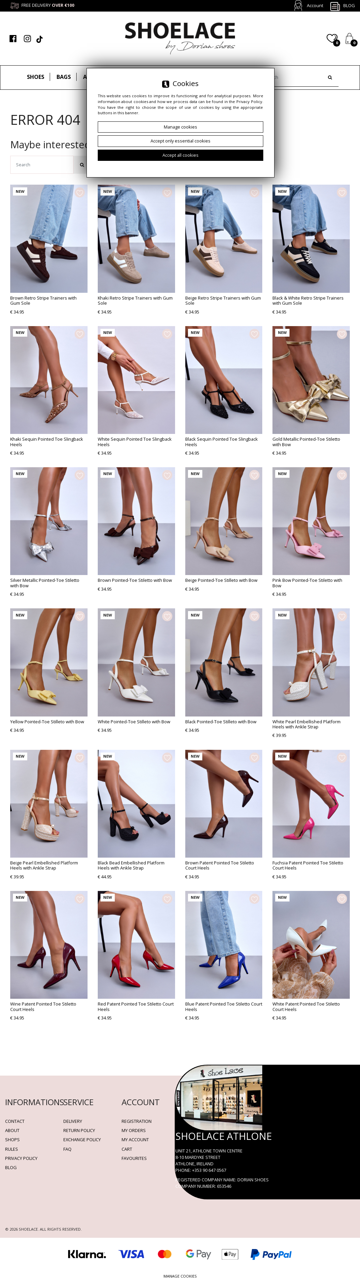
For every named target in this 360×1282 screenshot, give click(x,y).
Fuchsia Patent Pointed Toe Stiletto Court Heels (307, 865)
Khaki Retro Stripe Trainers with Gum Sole (135, 300)
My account (135, 1139)
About (12, 1130)
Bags (64, 77)
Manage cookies (180, 1276)
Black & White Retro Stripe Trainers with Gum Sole (308, 300)
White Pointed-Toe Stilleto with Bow (134, 722)
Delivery (72, 1121)
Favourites (134, 1158)
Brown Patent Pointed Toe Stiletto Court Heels (219, 865)
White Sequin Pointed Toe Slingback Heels (135, 441)
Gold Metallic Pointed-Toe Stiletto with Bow (306, 441)
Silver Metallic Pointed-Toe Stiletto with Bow (44, 582)
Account (315, 5)
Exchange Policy (82, 1139)
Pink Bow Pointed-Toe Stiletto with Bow (307, 582)
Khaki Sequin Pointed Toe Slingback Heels (46, 441)
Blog (342, 6)
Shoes (35, 77)
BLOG (11, 1167)
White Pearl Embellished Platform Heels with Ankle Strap (306, 724)
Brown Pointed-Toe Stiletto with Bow (135, 580)
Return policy (79, 1130)
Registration (137, 1121)
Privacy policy (21, 1158)
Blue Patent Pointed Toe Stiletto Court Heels (223, 1006)
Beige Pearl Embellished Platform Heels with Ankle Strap (44, 865)
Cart (127, 1149)
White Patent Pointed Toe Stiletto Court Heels (306, 1006)
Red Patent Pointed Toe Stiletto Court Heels (136, 1006)
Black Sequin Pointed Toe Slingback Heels (221, 441)
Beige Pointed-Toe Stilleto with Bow (221, 580)
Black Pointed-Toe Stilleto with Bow (220, 722)
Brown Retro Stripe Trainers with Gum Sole (43, 300)
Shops (12, 1139)
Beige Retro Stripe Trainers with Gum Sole (223, 300)
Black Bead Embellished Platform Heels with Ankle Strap (131, 865)
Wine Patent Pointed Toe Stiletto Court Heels (43, 1006)
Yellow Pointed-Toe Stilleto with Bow (47, 722)
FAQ (67, 1149)
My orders (134, 1130)
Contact (15, 1121)
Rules (11, 1149)
